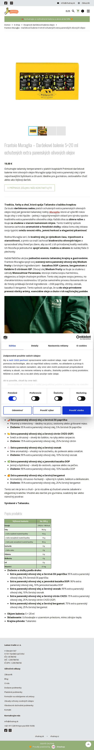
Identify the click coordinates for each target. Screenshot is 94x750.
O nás (7, 683)
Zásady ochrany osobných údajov (19, 701)
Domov (7, 25)
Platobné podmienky (13, 692)
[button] (87, 39)
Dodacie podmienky (13, 687)
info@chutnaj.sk (66, 3)
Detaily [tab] (34, 345)
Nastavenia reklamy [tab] (58, 345)
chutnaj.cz (54, 736)
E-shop (17, 25)
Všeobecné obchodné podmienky (18, 705)
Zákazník (84, 3)
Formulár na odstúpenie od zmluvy (19, 696)
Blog (6, 679)
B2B (68, 11)
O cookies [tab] (82, 345)
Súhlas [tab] (12, 345)
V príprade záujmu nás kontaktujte (29, 187)
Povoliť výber (47, 410)
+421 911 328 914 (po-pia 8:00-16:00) (19, 725)
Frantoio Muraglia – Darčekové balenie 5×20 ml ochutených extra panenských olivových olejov (44, 27)
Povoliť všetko (76, 410)
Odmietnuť (17, 410)
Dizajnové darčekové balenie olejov (39, 25)
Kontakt (7, 709)
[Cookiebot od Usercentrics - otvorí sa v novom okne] (78, 337)
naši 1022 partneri (18, 360)
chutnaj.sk (39, 736)
